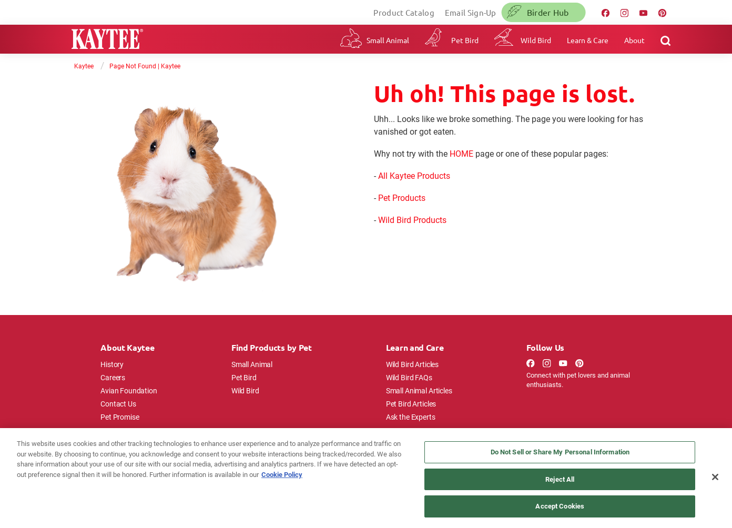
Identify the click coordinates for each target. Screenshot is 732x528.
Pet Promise (119, 417)
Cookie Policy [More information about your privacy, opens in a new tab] (281, 474)
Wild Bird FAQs (409, 377)
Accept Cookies (559, 506)
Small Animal (388, 40)
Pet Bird (465, 40)
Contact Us (118, 404)
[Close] (715, 477)
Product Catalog (403, 12)
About (634, 40)
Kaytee (84, 66)
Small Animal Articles (419, 390)
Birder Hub (548, 12)
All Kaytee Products (414, 175)
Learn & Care (587, 40)
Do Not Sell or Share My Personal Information (560, 451)
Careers (112, 377)
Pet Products (401, 197)
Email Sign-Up (470, 12)
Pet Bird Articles (411, 404)
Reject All (559, 479)
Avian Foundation (128, 390)
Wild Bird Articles (412, 364)
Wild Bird (536, 40)
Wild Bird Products (412, 219)
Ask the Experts (410, 417)
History (112, 364)
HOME (461, 153)
